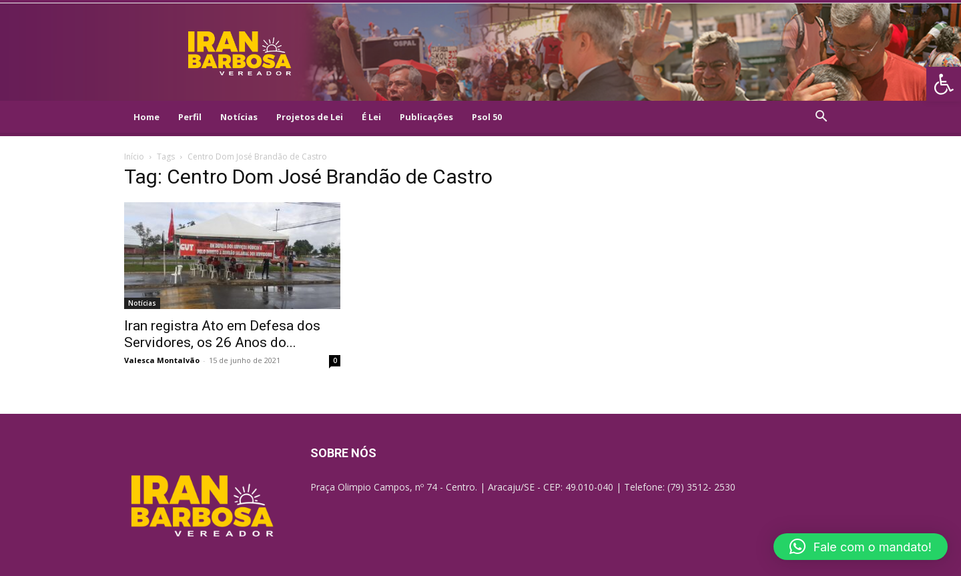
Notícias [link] (239, 117)
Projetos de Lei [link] (309, 117)
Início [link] (134, 156)
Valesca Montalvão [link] (162, 360)
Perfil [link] (190, 117)
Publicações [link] (426, 117)
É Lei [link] (371, 117)
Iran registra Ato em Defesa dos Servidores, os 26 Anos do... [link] (222, 334)
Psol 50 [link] (487, 117)
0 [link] (335, 360)
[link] (943, 84)
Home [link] (146, 117)
